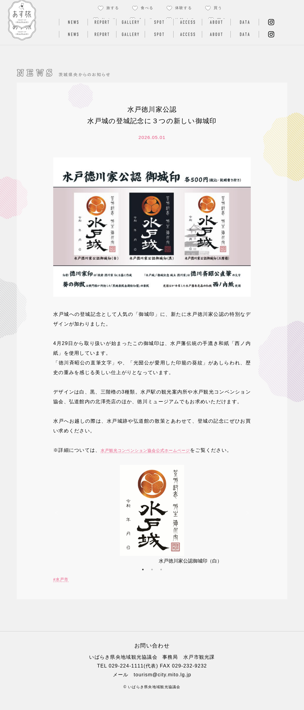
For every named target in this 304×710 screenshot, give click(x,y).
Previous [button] (56, 522)
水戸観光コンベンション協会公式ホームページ (160, 450)
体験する (185, 20)
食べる (146, 20)
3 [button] (161, 579)
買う (222, 20)
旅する (109, 20)
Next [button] (248, 522)
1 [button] (143, 579)
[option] (152, 524)
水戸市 (64, 588)
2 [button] (152, 579)
